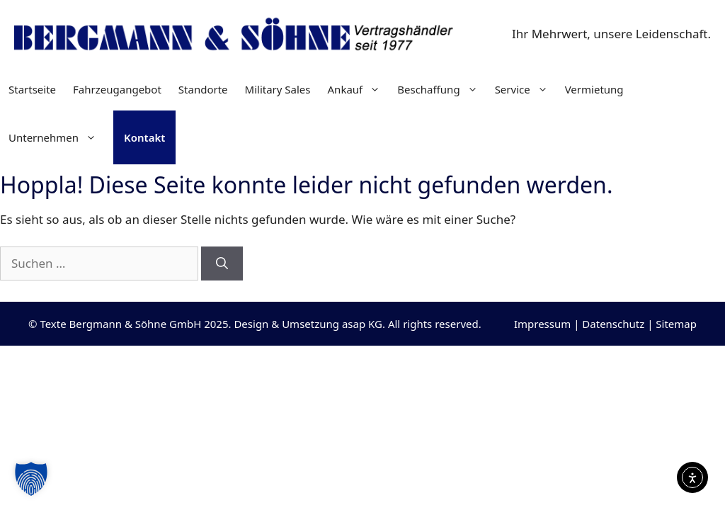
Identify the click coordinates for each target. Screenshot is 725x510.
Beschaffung (441, 89)
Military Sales (278, 89)
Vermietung (594, 89)
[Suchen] (222, 263)
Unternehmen (56, 137)
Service (525, 89)
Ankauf (358, 89)
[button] (31, 479)
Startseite (32, 89)
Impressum (542, 324)
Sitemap (676, 324)
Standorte (203, 89)
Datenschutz (613, 324)
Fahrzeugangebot (117, 89)
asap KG (362, 324)
